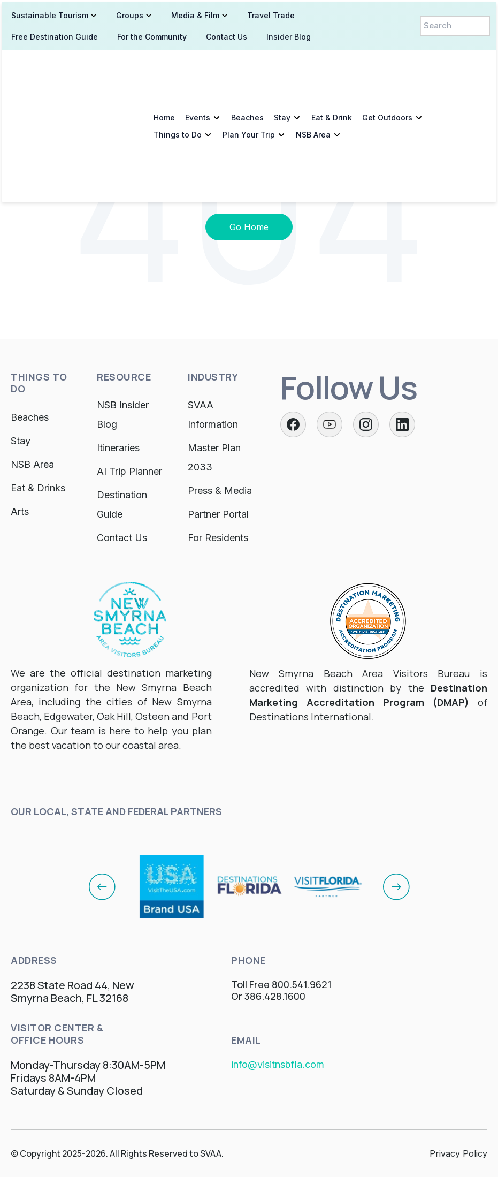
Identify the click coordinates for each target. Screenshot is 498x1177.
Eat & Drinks (38, 487)
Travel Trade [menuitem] (269, 13)
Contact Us (122, 537)
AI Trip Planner (129, 471)
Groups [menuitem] (128, 13)
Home (162, 65)
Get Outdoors (386, 65)
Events (196, 65)
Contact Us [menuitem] (225, 34)
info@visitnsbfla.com (277, 1064)
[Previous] (102, 886)
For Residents (218, 537)
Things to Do (176, 82)
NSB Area (311, 82)
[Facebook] (293, 424)
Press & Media (220, 490)
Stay (280, 65)
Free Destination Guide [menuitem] (53, 34)
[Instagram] (366, 424)
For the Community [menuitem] (150, 34)
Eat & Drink (330, 65)
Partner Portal (218, 514)
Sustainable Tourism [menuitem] (48, 13)
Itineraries (118, 447)
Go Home (249, 227)
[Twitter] (329, 424)
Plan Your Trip (247, 82)
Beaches (245, 65)
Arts (20, 511)
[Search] (456, 24)
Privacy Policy (458, 1153)
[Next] (396, 886)
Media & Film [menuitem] (194, 13)
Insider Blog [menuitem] (287, 34)
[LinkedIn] (402, 424)
